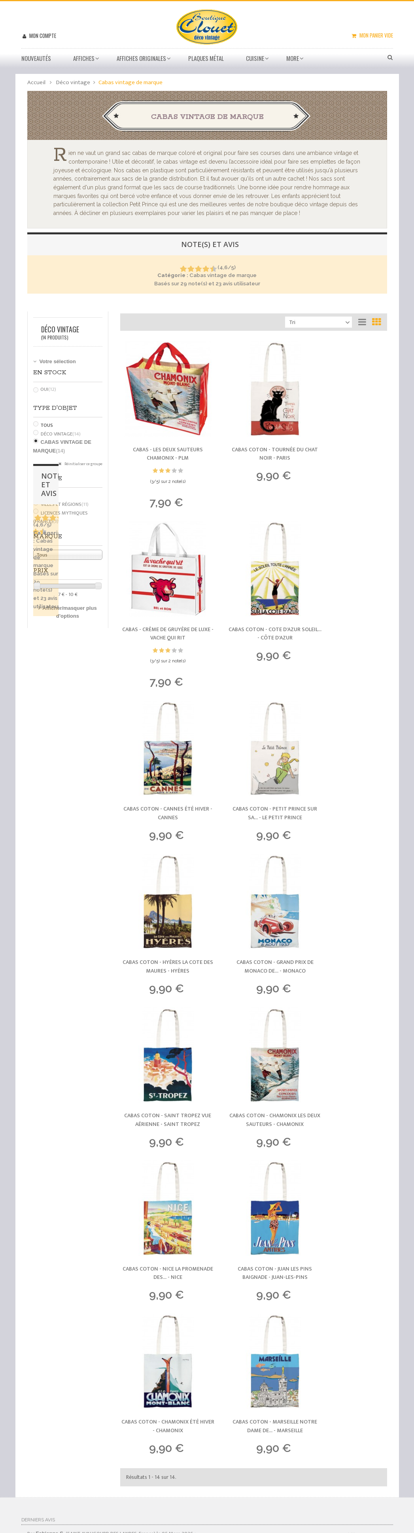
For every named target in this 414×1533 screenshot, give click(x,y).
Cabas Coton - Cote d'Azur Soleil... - (161, 608)
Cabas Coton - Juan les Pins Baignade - (346, 889)
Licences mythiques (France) (60, 517)
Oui (48, 389)
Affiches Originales (141, 58)
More (292, 58)
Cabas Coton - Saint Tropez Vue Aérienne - (346, 749)
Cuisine (255, 58)
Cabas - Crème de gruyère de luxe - (346, 441)
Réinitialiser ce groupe (83, 464)
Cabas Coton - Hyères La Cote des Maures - (160, 749)
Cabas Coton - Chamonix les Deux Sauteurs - (160, 889)
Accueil (36, 82)
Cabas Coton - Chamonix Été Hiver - (160, 1030)
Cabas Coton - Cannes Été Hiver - (253, 608)
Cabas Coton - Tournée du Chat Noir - (253, 441)
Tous (47, 425)
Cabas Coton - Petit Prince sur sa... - (346, 608)
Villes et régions (65, 504)
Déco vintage (61, 434)
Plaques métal (206, 58)
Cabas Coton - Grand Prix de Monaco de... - (253, 749)
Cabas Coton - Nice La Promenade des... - (253, 889)
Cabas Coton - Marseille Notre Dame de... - (253, 1030)
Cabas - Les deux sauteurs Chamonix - (160, 441)
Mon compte (42, 36)
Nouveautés (36, 58)
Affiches (84, 58)
